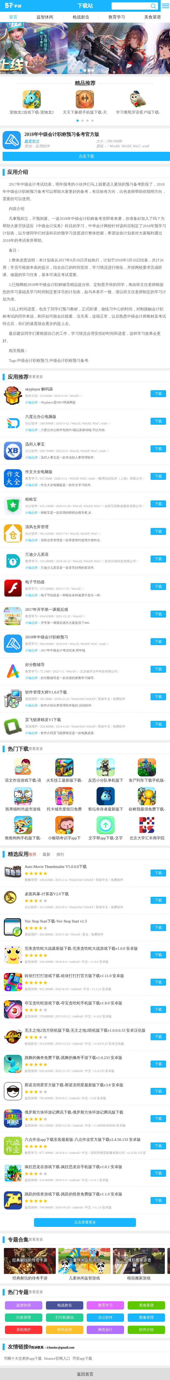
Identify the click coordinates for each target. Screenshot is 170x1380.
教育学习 (116, 17)
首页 (13, 17)
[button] (78, 121)
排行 (60, 854)
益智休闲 (45, 17)
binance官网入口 (57, 1359)
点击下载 (86, 156)
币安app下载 (82, 1359)
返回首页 (85, 1374)
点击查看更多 (85, 1222)
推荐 (32, 854)
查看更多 (36, 377)
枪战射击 (81, 17)
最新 (46, 854)
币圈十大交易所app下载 (23, 1359)
